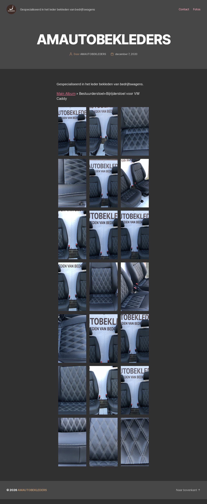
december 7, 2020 (126, 59)
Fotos (197, 11)
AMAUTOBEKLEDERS (93, 59)
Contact (184, 11)
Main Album (66, 98)
